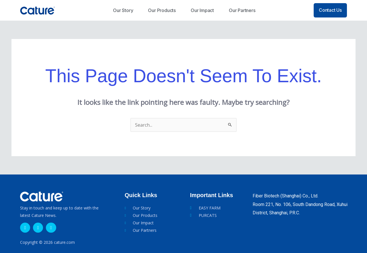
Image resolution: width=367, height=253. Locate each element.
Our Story (123, 10)
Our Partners (242, 10)
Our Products (162, 10)
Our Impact (202, 10)
